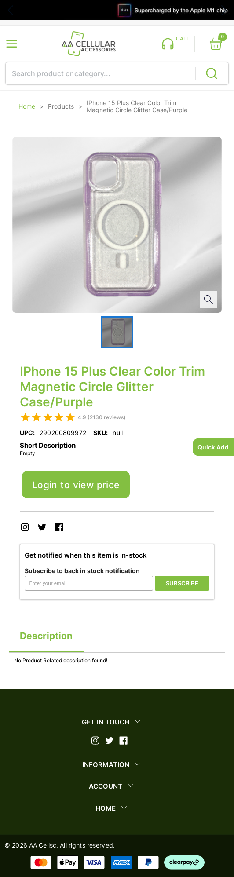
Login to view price (76, 484)
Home (26, 106)
